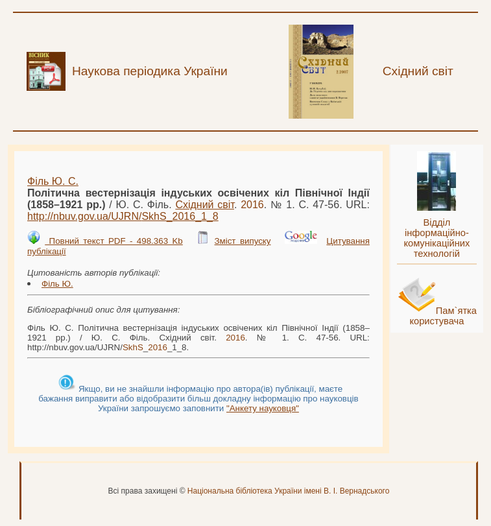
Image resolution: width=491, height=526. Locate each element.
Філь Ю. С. (52, 181)
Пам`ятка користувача (443, 315)
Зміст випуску (243, 241)
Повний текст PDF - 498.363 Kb (114, 241)
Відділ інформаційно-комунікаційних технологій (436, 238)
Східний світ (204, 204)
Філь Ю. (57, 284)
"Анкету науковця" (262, 408)
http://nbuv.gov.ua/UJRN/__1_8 (123, 216)
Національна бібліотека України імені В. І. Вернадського (288, 491)
